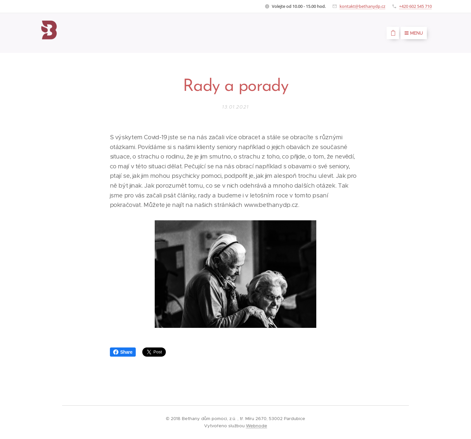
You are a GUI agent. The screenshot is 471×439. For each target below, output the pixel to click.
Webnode (256, 426)
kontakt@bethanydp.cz (362, 6)
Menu (414, 33)
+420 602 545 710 (415, 6)
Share (122, 352)
